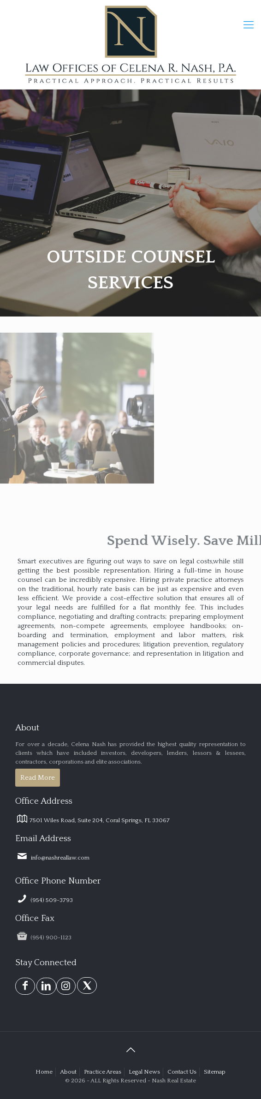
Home (44, 1072)
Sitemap (214, 1072)
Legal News (144, 1072)
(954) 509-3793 (44, 900)
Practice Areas (102, 1072)
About (68, 1072)
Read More (37, 778)
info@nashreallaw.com (52, 857)
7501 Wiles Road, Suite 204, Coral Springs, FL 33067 (92, 820)
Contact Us (181, 1072)
